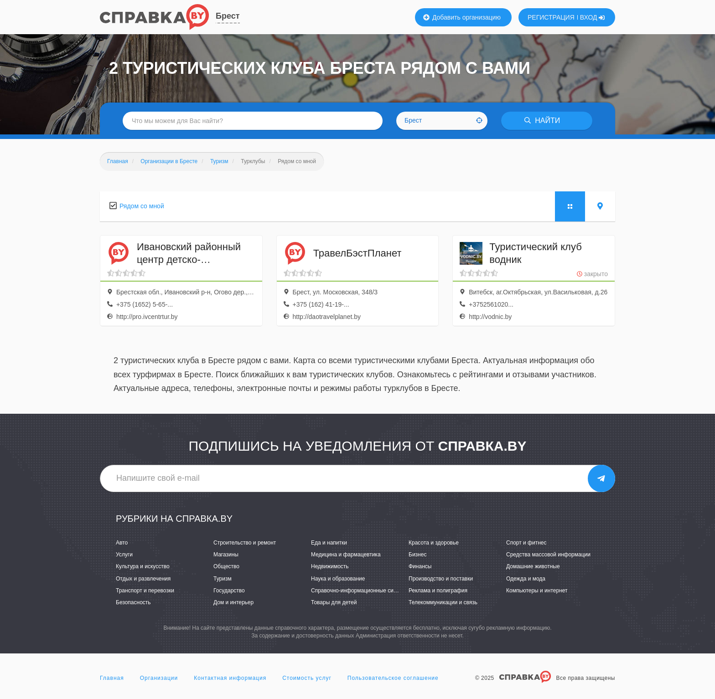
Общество (226, 566)
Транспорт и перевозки (145, 590)
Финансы (420, 566)
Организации (159, 678)
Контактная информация (230, 678)
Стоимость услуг (307, 678)
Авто (122, 543)
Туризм (222, 579)
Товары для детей (334, 602)
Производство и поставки (441, 579)
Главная (112, 678)
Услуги (124, 554)
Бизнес (417, 554)
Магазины (225, 554)
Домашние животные (533, 566)
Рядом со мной (141, 206)
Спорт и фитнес (526, 543)
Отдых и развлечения (143, 579)
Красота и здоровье (434, 543)
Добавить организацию (462, 17)
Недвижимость (330, 566)
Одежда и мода (525, 579)
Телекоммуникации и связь (443, 602)
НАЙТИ (542, 120)
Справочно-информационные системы (360, 590)
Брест (228, 16)
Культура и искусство (143, 566)
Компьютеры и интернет (537, 590)
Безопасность (133, 602)
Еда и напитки (329, 543)
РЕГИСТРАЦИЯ (551, 17)
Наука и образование (338, 579)
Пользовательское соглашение (393, 678)
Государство (229, 590)
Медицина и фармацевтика (346, 554)
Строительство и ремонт (244, 543)
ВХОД (592, 17)
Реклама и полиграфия (438, 590)
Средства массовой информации (548, 554)
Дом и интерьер (233, 602)
